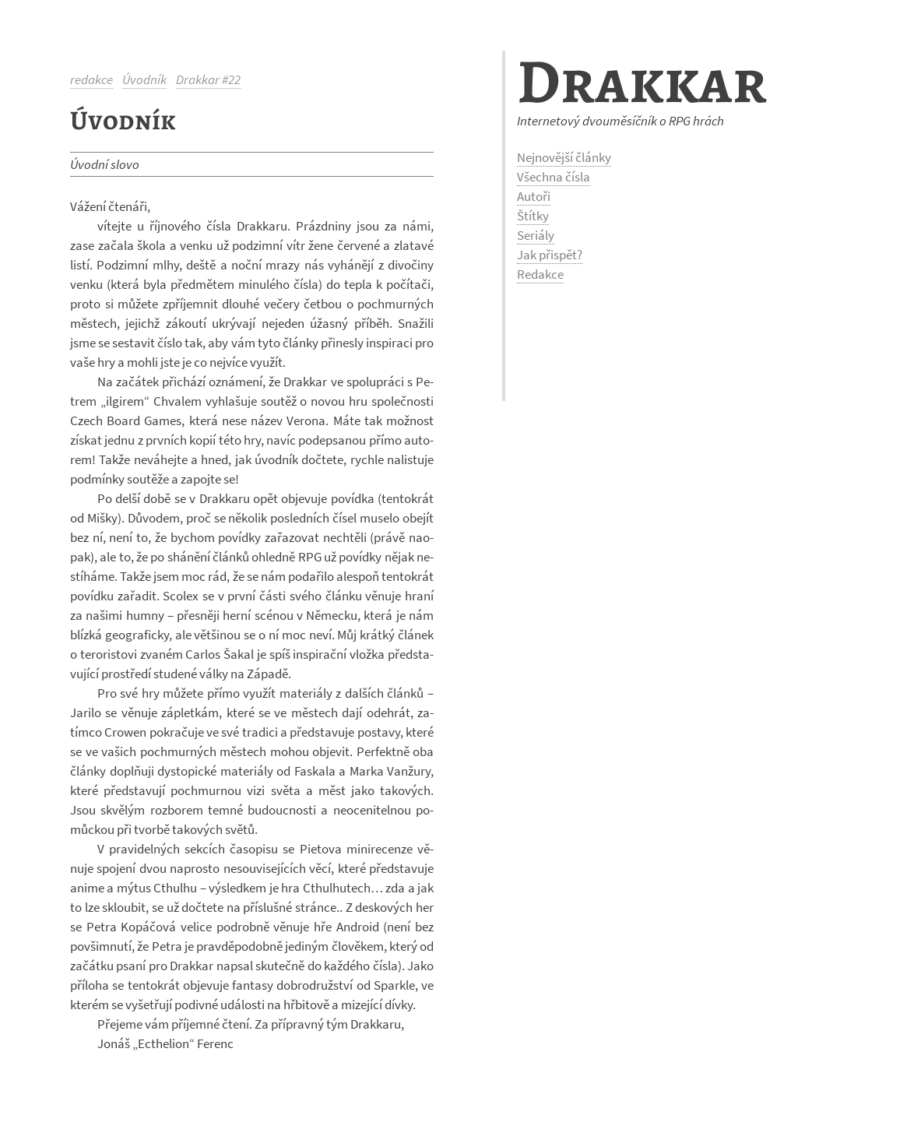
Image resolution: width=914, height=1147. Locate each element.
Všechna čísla (553, 176)
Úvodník (144, 79)
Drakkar (642, 81)
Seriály (535, 235)
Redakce (540, 274)
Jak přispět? (549, 254)
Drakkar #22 (208, 79)
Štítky (533, 215)
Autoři (533, 196)
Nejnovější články (564, 157)
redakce (91, 79)
